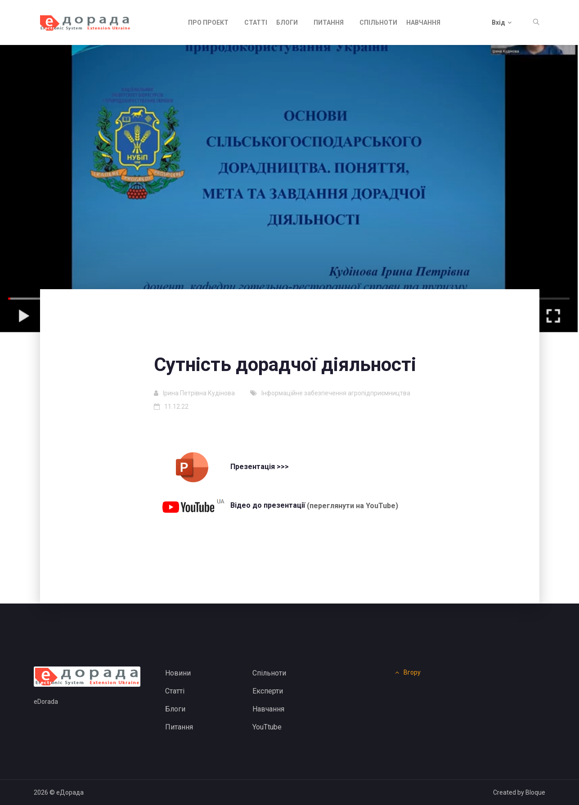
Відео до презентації (231, 505)
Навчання (423, 22)
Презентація (216, 466)
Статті (255, 22)
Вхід (502, 22)
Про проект (208, 22)
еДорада (70, 792)
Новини (178, 673)
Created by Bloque (519, 792)
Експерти (267, 691)
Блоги (287, 22)
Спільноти (378, 22)
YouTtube (267, 727)
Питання (329, 22)
